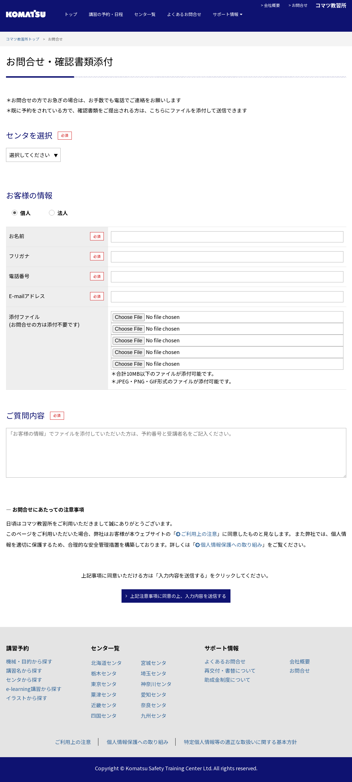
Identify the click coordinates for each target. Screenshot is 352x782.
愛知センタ (153, 694)
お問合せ (300, 5)
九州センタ (153, 715)
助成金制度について (227, 679)
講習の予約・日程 (106, 14)
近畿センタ (104, 705)
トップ (70, 14)
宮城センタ (153, 662)
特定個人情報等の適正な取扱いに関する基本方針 (240, 741)
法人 (62, 212)
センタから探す (24, 679)
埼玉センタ (153, 673)
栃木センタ (104, 673)
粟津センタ (104, 694)
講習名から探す (24, 670)
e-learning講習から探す (33, 688)
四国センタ (104, 715)
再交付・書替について (230, 670)
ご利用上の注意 (199, 533)
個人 (25, 212)
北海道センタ (106, 662)
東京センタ (104, 683)
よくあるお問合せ (184, 14)
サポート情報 (225, 14)
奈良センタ (153, 705)
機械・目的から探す (29, 661)
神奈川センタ (156, 683)
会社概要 (272, 5)
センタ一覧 (145, 14)
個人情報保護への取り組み (231, 544)
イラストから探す (26, 697)
